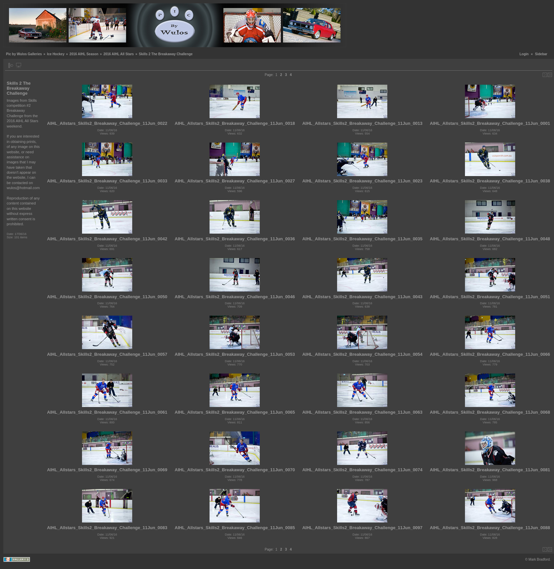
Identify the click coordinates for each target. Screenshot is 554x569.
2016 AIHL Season (84, 54)
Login (524, 54)
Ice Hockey (55, 54)
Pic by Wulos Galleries (24, 54)
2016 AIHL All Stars (118, 54)
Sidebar (541, 54)
